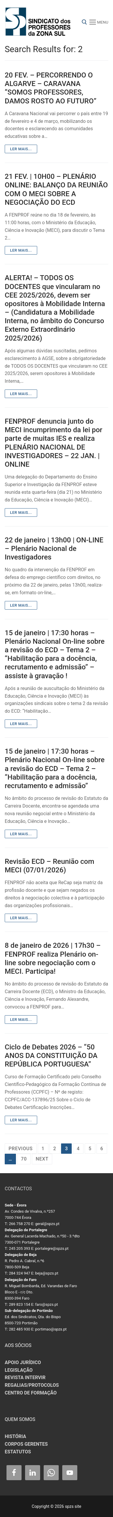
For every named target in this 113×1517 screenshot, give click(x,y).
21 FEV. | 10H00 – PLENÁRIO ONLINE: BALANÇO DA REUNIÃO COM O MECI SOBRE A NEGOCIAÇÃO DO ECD (56, 189)
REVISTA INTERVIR (25, 1377)
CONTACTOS (18, 1188)
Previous (21, 1148)
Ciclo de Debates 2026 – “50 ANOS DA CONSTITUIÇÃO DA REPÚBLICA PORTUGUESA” (51, 1055)
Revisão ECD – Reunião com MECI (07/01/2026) (49, 865)
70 (24, 1159)
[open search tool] (84, 22)
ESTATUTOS (18, 1452)
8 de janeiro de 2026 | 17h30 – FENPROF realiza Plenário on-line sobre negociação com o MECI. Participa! (53, 958)
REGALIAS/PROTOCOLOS (32, 1385)
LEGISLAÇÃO (19, 1370)
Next (42, 1159)
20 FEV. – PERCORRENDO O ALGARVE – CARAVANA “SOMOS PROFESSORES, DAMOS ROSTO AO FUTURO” (50, 88)
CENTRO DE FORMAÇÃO (31, 1393)
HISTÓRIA (15, 1436)
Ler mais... (21, 149)
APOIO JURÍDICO (23, 1362)
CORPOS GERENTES (26, 1444)
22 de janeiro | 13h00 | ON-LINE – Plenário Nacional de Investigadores (54, 548)
